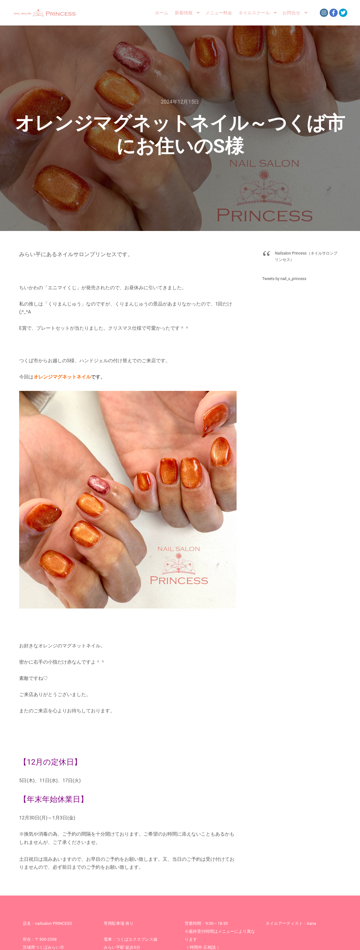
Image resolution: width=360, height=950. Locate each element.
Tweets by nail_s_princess (284, 279)
